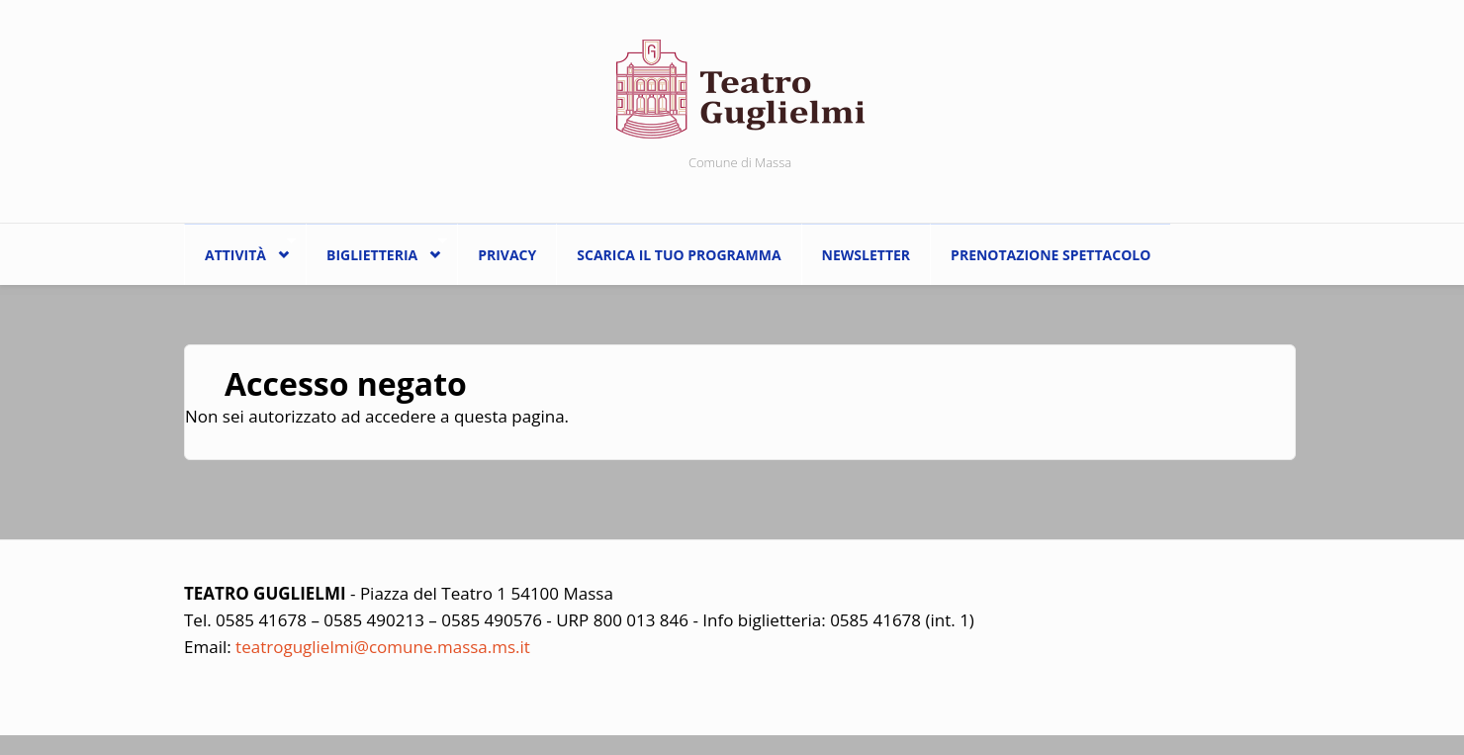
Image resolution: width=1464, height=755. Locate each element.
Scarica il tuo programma (678, 254)
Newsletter (866, 254)
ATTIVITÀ (240, 250)
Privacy (507, 254)
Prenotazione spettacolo (1050, 254)
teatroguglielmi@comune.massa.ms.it (382, 646)
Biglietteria (376, 250)
